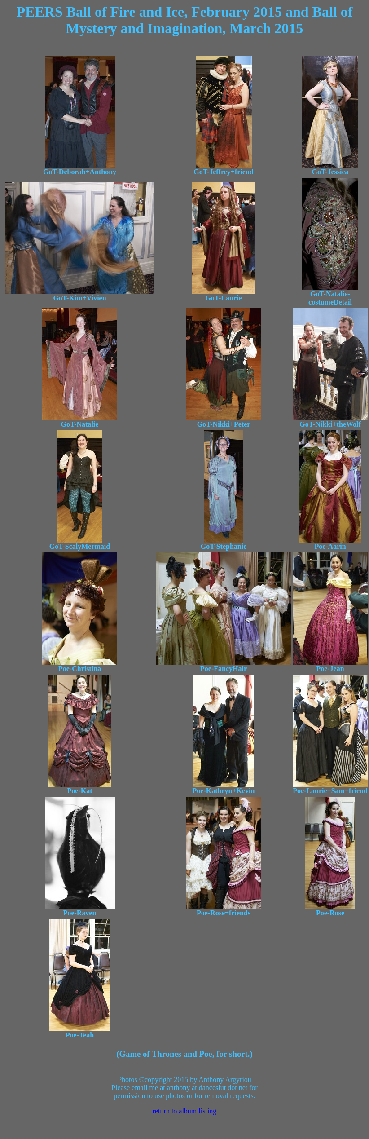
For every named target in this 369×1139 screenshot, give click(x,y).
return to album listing (185, 1111)
